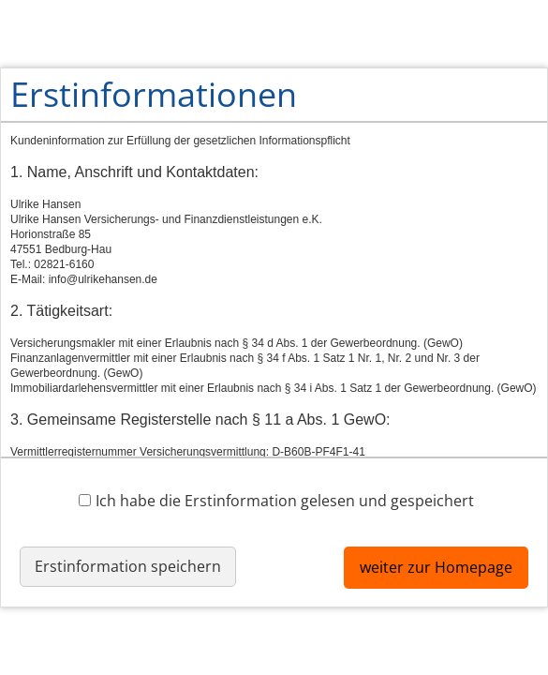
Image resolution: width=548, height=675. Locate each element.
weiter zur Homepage (436, 567)
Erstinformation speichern (128, 566)
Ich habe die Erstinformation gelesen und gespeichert (276, 500)
